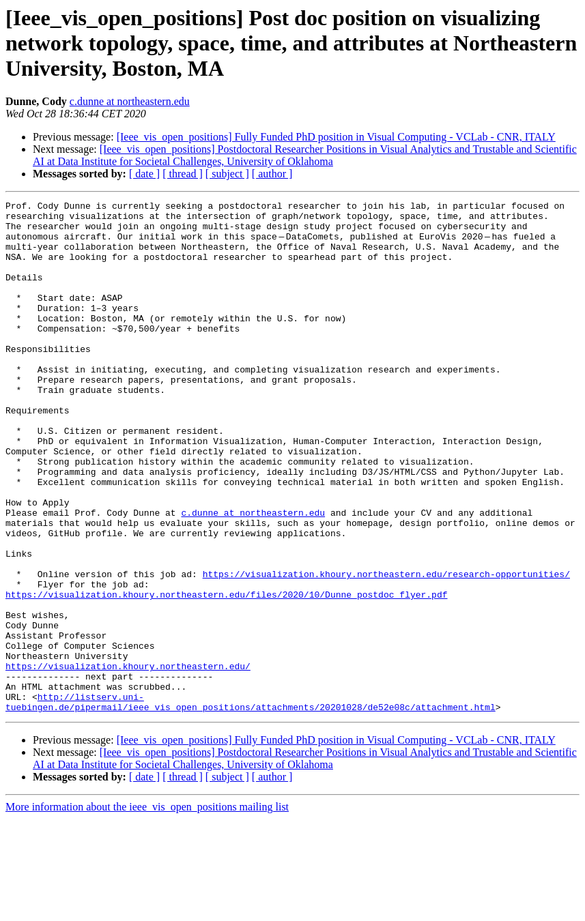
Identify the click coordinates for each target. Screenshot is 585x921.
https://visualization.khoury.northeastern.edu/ (128, 760)
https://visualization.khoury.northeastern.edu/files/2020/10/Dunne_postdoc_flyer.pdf (226, 674)
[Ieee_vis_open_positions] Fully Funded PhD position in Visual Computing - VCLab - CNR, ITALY (336, 137)
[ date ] (144, 173)
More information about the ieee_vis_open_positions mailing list (147, 909)
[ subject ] (227, 173)
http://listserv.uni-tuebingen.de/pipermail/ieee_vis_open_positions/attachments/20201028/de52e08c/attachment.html (250, 803)
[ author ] (272, 173)
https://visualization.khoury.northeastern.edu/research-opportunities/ (386, 649)
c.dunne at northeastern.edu (130, 101)
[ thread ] (182, 173)
